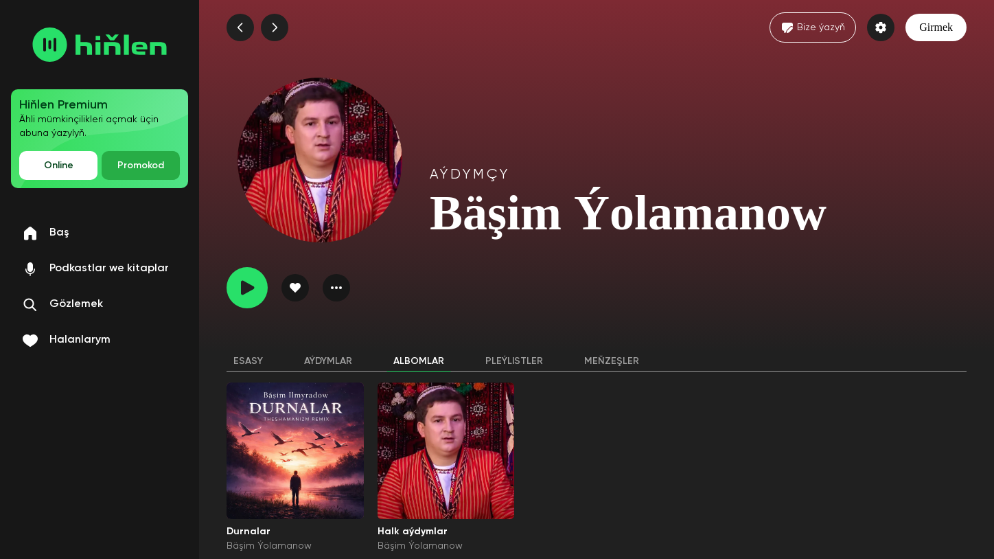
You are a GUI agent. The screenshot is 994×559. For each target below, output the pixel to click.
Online (58, 165)
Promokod (140, 165)
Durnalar (248, 531)
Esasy (248, 361)
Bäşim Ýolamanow (269, 546)
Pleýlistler (514, 361)
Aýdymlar (328, 361)
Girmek (936, 27)
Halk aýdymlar (413, 531)
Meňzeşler (611, 361)
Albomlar (418, 361)
